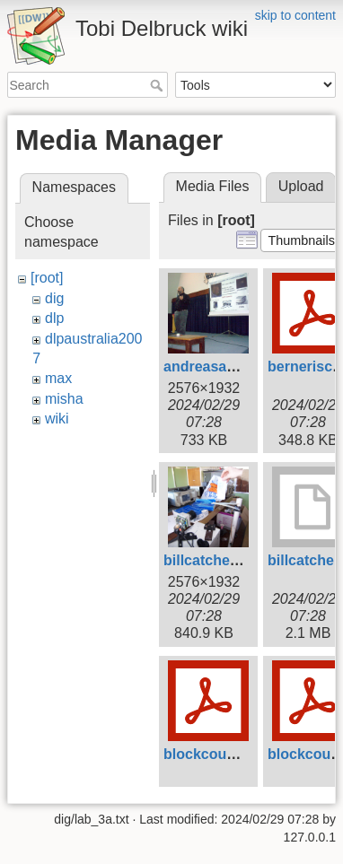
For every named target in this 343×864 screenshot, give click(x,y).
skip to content (295, 15)
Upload (301, 186)
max (58, 378)
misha (64, 398)
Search (158, 85)
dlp (54, 318)
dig (54, 298)
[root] (47, 277)
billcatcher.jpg (211, 560)
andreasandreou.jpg (232, 366)
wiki (57, 418)
